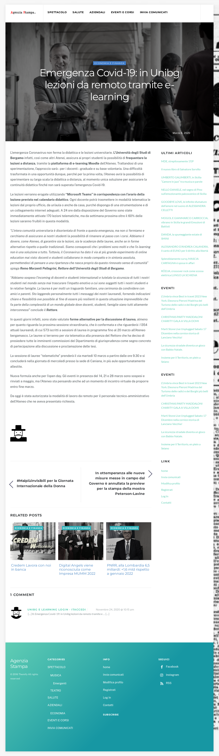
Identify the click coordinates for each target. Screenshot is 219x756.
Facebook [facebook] (168, 666)
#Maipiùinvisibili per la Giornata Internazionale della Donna (45, 483)
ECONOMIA (57, 713)
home (164, 470)
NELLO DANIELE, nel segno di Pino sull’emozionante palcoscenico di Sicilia (184, 191)
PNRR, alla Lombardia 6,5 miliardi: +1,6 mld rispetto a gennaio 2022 (128, 569)
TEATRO (55, 690)
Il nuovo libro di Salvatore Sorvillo (181, 169)
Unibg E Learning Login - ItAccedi (56, 609)
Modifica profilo (170, 483)
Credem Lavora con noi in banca (31, 567)
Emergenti (59, 683)
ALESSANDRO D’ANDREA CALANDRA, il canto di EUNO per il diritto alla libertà (184, 248)
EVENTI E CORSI (122, 12)
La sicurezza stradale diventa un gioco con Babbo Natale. (183, 347)
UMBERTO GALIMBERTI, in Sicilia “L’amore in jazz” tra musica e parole (181, 179)
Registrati (167, 489)
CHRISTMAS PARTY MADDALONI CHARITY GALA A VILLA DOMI (182, 319)
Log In (164, 496)
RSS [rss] (164, 683)
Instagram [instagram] (168, 674)
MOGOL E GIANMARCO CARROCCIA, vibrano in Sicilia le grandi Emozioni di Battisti (184, 222)
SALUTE (78, 12)
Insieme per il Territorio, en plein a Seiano (181, 359)
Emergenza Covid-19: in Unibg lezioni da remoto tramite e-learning (109, 85)
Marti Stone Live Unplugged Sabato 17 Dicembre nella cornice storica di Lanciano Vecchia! (183, 333)
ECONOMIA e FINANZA (109, 63)
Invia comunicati (171, 477)
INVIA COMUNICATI (154, 12)
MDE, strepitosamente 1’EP (177, 161)
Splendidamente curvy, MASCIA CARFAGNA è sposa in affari (180, 260)
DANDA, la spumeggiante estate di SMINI (181, 236)
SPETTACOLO (57, 12)
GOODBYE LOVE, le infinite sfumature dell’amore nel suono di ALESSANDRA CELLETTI (184, 206)
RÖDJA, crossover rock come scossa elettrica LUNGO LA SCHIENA (182, 273)
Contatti (166, 502)
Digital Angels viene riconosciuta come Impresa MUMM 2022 (77, 569)
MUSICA (55, 675)
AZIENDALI (97, 12)
